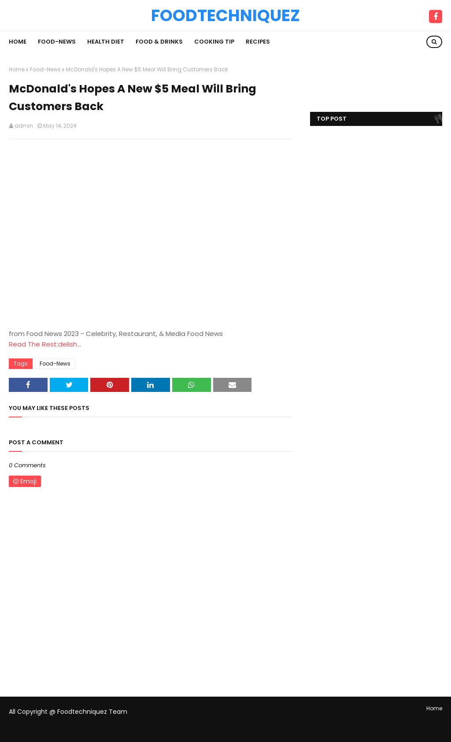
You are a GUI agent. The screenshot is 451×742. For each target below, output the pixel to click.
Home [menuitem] (17, 41)
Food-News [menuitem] (57, 41)
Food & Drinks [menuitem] (159, 41)
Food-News (45, 69)
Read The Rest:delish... (45, 344)
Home (17, 69)
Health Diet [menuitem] (105, 41)
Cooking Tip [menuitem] (214, 41)
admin (24, 125)
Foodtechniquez (225, 15)
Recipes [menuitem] (258, 41)
